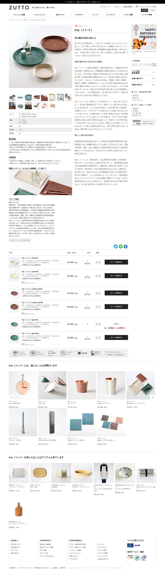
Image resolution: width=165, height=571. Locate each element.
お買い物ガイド (144, 78)
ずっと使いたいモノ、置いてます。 (44, 7)
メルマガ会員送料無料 (144, 72)
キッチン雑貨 (128, 15)
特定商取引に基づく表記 (41, 568)
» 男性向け (135, 98)
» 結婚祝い (135, 108)
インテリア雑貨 (147, 15)
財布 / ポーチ (60, 15)
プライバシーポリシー (25, 568)
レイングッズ (110, 15)
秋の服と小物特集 (45, 544)
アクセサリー (79, 15)
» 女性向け (135, 95)
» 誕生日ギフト (137, 115)
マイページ (14, 550)
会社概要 (54, 568)
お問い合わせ (144, 85)
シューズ (95, 15)
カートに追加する (116, 262)
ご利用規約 (12, 568)
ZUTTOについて (105, 7)
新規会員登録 (127, 7)
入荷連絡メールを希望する (115, 328)
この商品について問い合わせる (115, 354)
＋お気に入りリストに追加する (31, 264)
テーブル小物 (32, 20)
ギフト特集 (43, 550)
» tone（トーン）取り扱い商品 (20, 240)
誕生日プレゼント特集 (46, 547)
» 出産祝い (135, 111)
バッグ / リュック (39, 15)
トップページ (13, 20)
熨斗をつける (29, 283)
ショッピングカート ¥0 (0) (147, 7)
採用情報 (62, 568)
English (152, 10)
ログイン (117, 7)
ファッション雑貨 (19, 15)
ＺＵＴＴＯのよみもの (46, 556)
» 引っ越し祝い (137, 113)
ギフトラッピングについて (114, 352)
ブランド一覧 (44, 553)
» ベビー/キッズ (137, 100)
